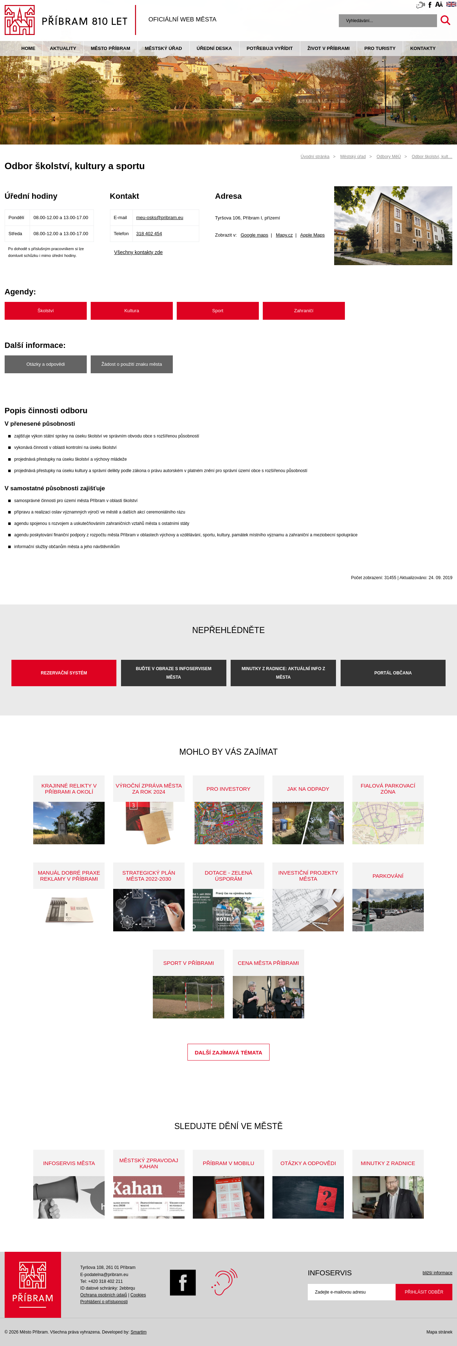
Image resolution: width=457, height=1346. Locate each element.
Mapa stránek (439, 1332)
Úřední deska (214, 48)
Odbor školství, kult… (432, 156)
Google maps (254, 235)
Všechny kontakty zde (138, 252)
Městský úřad (163, 48)
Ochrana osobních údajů (103, 1294)
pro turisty (379, 48)
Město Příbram (110, 48)
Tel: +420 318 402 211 (101, 1281)
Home (28, 48)
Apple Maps (312, 235)
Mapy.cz (284, 235)
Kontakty (423, 48)
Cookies (138, 1294)
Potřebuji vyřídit (270, 48)
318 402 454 (149, 233)
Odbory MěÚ (389, 156)
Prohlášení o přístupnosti (104, 1301)
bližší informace (437, 1272)
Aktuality (63, 48)
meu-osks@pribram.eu (160, 217)
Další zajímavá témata (228, 1052)
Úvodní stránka (315, 156)
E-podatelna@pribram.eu (104, 1274)
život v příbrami (328, 48)
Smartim (139, 1332)
